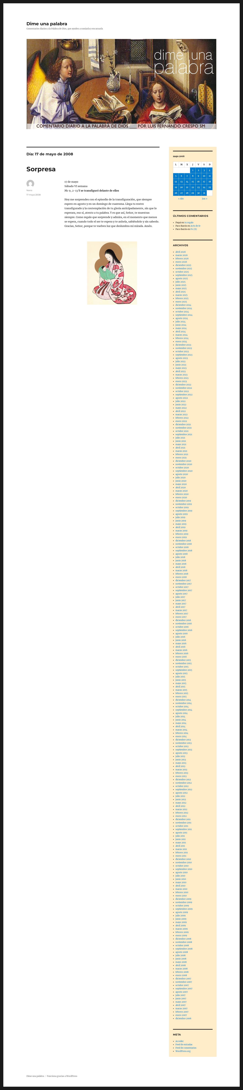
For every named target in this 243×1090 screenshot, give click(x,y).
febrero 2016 (182, 653)
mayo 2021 (181, 444)
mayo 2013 (181, 763)
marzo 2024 (182, 335)
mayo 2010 (181, 882)
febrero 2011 (182, 852)
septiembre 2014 (184, 710)
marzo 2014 (181, 729)
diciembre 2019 (183, 500)
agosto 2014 (182, 713)
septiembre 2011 (184, 829)
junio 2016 (181, 640)
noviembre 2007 (184, 982)
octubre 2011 (182, 826)
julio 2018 (180, 557)
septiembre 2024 (184, 315)
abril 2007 (181, 1005)
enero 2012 (181, 816)
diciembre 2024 (183, 305)
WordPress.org (183, 1051)
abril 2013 (180, 766)
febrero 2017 (182, 613)
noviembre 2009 (184, 902)
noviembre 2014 (184, 703)
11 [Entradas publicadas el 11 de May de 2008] (210, 176)
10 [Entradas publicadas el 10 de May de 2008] (204, 176)
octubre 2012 (182, 786)
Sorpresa (41, 169)
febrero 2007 (182, 1012)
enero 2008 (181, 975)
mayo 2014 (181, 723)
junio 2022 (181, 404)
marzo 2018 (181, 570)
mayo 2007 (181, 1002)
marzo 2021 (181, 451)
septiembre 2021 (184, 434)
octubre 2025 (182, 272)
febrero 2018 (182, 573)
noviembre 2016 (184, 623)
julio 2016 (180, 637)
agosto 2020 (182, 474)
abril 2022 (181, 411)
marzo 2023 (181, 374)
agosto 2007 (182, 992)
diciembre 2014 (183, 700)
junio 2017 (181, 600)
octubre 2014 (182, 706)
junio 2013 (181, 759)
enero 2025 (181, 301)
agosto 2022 (182, 398)
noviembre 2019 (184, 504)
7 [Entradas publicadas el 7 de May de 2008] (187, 176)
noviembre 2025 (184, 268)
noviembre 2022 (184, 388)
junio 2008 (181, 958)
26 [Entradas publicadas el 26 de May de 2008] (176, 193)
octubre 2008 (182, 945)
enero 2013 (181, 776)
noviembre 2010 (184, 862)
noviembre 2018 (184, 544)
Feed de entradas (184, 1044)
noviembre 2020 (184, 464)
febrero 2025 (182, 298)
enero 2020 (181, 497)
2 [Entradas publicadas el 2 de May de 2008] (198, 170)
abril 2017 (180, 607)
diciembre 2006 (183, 1018)
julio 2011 (180, 836)
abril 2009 (181, 925)
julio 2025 (180, 281)
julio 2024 (180, 321)
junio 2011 (181, 839)
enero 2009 (181, 935)
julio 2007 (180, 995)
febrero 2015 (182, 693)
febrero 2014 (182, 733)
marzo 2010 (181, 889)
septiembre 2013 (184, 749)
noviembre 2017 (184, 583)
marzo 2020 (182, 491)
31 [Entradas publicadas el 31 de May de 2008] (204, 193)
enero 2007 (181, 1015)
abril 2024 (181, 331)
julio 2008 (180, 955)
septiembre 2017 (184, 590)
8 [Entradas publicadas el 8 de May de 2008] (192, 176)
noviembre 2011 (183, 822)
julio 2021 (180, 437)
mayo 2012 (181, 802)
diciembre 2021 (183, 424)
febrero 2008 (182, 972)
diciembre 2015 (183, 660)
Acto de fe (195, 226)
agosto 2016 (182, 633)
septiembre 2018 (184, 550)
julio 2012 (180, 796)
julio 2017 (180, 597)
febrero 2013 (182, 773)
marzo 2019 (181, 530)
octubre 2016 (182, 627)
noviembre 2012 (184, 783)
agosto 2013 (181, 753)
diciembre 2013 (183, 739)
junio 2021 (181, 441)
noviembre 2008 (184, 942)
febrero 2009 (182, 932)
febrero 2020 (182, 494)
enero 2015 (181, 696)
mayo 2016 (181, 643)
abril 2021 (180, 447)
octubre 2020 (182, 467)
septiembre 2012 (184, 789)
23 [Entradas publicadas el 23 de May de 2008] (198, 187)
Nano (29, 190)
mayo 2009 (181, 922)
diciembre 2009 (183, 899)
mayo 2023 (181, 368)
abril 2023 (180, 371)
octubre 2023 (182, 351)
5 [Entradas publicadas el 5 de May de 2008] (175, 176)
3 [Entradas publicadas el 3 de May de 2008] (204, 170)
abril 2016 (180, 646)
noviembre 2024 (184, 308)
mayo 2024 (181, 328)
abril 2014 (180, 726)
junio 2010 (181, 879)
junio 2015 (181, 680)
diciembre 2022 (183, 384)
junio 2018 (181, 560)
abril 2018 (180, 567)
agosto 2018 (182, 554)
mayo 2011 (181, 842)
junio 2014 (181, 720)
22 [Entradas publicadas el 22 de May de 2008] (193, 187)
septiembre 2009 (184, 909)
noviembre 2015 (184, 663)
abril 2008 (181, 965)
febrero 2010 (182, 892)
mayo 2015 (181, 683)
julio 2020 (180, 477)
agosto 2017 (182, 593)
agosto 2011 (181, 832)
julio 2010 (180, 875)
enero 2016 (181, 656)
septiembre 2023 (184, 354)
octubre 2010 (182, 866)
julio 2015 (180, 676)
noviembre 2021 (184, 427)
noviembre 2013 (184, 743)
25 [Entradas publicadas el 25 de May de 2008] (209, 187)
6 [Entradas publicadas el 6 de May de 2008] (181, 176)
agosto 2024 (182, 318)
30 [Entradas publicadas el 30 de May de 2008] (198, 193)
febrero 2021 (182, 454)
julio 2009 (181, 915)
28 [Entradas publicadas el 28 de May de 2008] (187, 193)
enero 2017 (181, 617)
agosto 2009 (182, 912)
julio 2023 (180, 361)
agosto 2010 (182, 872)
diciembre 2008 (183, 939)
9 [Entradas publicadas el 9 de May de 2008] (198, 176)
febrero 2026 (182, 258)
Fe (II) (194, 229)
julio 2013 (180, 756)
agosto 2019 (182, 514)
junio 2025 (181, 285)
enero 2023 (181, 381)
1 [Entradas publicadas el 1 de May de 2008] (192, 170)
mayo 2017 (181, 603)
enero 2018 (181, 577)
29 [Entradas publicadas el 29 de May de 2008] (192, 193)
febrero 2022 (182, 418)
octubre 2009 (182, 905)
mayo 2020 (181, 484)
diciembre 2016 (183, 620)
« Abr (181, 198)
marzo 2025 (182, 295)
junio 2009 (181, 919)
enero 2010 (181, 895)
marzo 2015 (181, 690)
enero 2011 (181, 856)
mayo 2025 (181, 288)
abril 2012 (180, 806)
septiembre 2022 (184, 394)
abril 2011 (180, 846)
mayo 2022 (181, 408)
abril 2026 (181, 252)
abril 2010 (180, 885)
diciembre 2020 (183, 461)
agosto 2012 (182, 793)
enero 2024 (181, 341)
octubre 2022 (182, 391)
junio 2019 (181, 520)
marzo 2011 (181, 849)
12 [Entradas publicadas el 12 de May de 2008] (176, 181)
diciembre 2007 (183, 978)
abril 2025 (181, 291)
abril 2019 (180, 527)
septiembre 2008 (184, 948)
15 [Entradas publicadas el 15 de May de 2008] (193, 181)
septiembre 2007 (184, 988)
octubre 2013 (182, 746)
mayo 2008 (181, 962)
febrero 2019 (182, 534)
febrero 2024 (182, 338)
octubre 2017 (182, 587)
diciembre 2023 (183, 345)
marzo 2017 (181, 610)
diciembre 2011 (183, 819)
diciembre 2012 (183, 779)
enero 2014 (181, 736)
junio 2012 (181, 799)
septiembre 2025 (184, 275)
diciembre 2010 (183, 859)
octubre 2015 (182, 666)
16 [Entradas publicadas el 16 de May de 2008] (198, 181)
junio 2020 (181, 481)
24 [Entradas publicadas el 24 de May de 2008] (204, 187)
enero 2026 (181, 262)
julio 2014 (180, 716)
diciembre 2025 (183, 265)
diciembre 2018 (183, 540)
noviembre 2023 (184, 348)
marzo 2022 (182, 414)
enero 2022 (181, 421)
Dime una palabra (46, 23)
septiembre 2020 (184, 471)
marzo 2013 (181, 769)
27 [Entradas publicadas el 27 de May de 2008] (181, 193)
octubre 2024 (182, 311)
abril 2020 (181, 487)
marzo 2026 (182, 255)
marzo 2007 (182, 1008)
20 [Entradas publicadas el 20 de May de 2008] (181, 187)
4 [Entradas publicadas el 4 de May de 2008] (209, 170)
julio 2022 (180, 401)
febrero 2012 (182, 812)
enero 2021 (181, 457)
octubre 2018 (182, 547)
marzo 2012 (181, 809)
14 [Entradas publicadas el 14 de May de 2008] (187, 181)
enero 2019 (181, 537)
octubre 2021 (182, 431)
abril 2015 (180, 686)
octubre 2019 (182, 507)
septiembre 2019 (184, 510)
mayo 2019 (181, 524)
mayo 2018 (181, 564)
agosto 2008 (182, 952)
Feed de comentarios (186, 1048)
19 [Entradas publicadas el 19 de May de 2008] (176, 187)
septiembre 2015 (184, 670)
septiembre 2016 (184, 630)
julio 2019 (180, 517)
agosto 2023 (182, 358)
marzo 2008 (182, 968)
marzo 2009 (182, 929)
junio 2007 (181, 998)
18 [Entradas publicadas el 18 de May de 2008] (210, 181)
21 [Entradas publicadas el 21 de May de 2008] (187, 187)
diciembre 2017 (183, 580)
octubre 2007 (182, 985)
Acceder (180, 1041)
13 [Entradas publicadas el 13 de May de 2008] (181, 181)
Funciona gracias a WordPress (62, 1076)
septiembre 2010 (184, 869)
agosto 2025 (182, 278)
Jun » (204, 198)
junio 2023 (181, 364)
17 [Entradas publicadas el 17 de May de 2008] (204, 181)
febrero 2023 (182, 378)
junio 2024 (181, 325)
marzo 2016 (181, 650)
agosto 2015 (182, 673)
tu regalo (189, 222)
